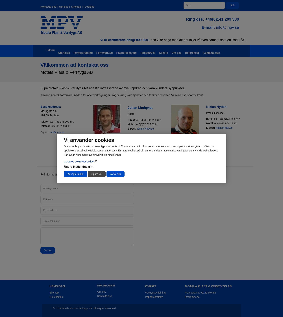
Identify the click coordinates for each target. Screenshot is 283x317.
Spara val (97, 174)
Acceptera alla (76, 174)
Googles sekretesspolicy (79, 161)
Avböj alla (115, 174)
